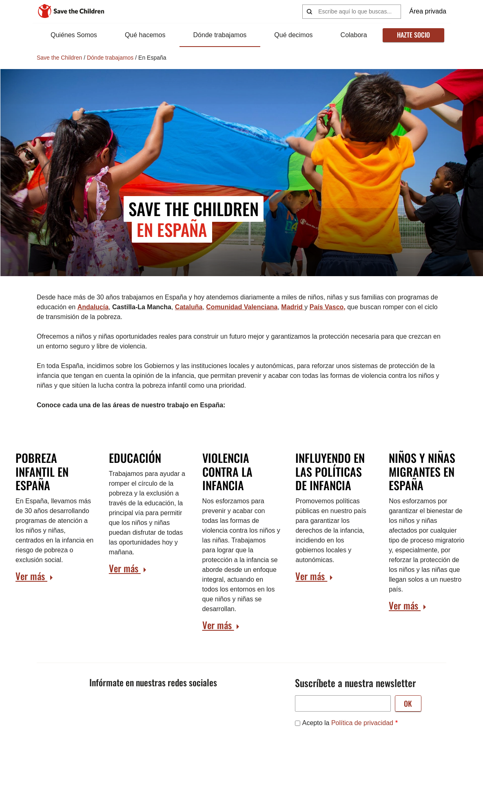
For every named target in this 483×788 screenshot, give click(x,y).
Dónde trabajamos (219, 34)
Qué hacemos (144, 34)
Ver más (31, 576)
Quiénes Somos (74, 34)
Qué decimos (292, 34)
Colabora (352, 34)
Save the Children (59, 57)
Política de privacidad (362, 722)
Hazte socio (412, 35)
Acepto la (347, 722)
